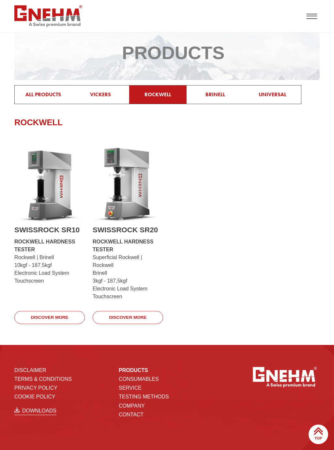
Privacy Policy (35, 387)
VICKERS (100, 94)
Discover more (50, 317)
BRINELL (215, 94)
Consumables (139, 378)
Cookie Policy (34, 396)
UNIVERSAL (272, 94)
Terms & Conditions (43, 378)
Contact (131, 414)
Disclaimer (30, 370)
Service (130, 387)
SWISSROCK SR (47, 230)
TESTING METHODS (144, 396)
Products (133, 370)
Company (132, 405)
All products (43, 94)
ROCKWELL (157, 94)
